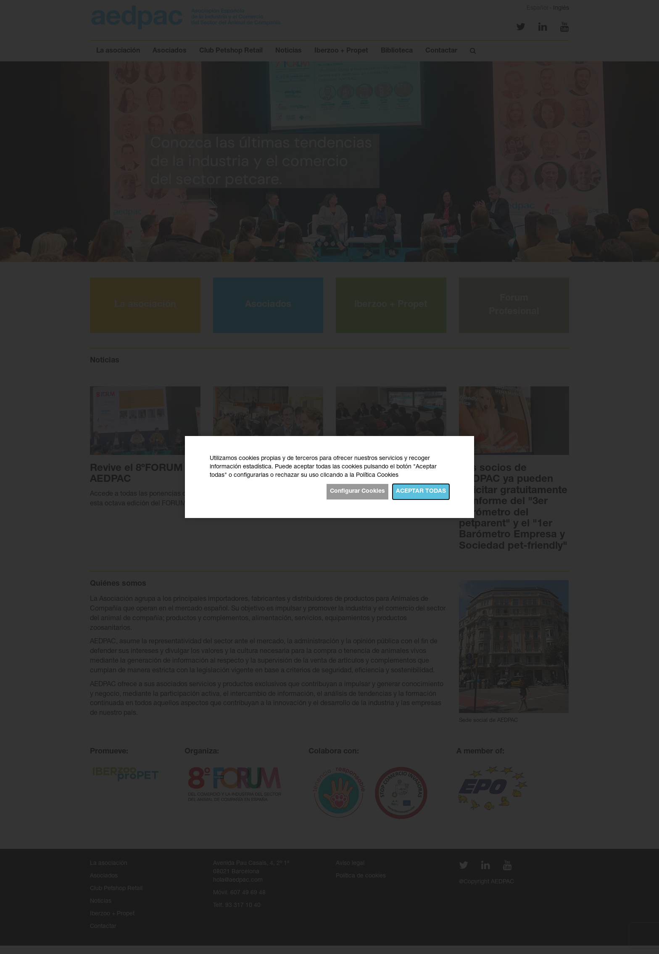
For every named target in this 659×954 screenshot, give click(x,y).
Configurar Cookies (357, 491)
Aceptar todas (421, 491)
